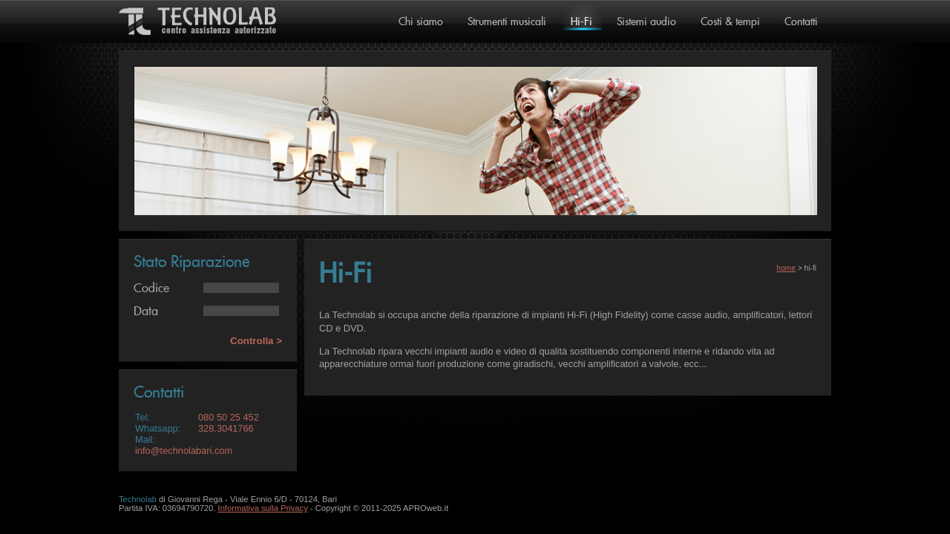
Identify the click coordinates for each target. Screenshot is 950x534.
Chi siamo (421, 21)
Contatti (801, 21)
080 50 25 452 (228, 417)
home (786, 268)
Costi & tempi (730, 21)
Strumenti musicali (507, 21)
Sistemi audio (646, 21)
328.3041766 (226, 428)
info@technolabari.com (183, 450)
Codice (151, 288)
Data (146, 311)
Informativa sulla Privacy (263, 508)
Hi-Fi (581, 21)
